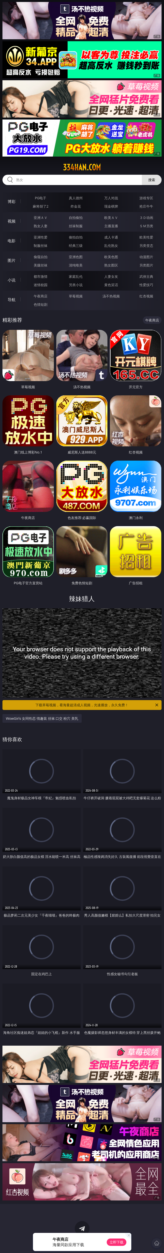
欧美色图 (111, 256)
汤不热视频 (111, 296)
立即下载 (116, 1242)
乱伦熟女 (111, 245)
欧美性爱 (146, 237)
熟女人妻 (40, 226)
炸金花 (76, 206)
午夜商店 (40, 296)
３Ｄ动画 (146, 217)
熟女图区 (111, 265)
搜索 (151, 179)
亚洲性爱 (40, 237)
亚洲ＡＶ (40, 217)
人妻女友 (111, 276)
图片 (11, 260)
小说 (11, 280)
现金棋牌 (111, 206)
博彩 (11, 201)
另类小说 (76, 284)
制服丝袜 (40, 245)
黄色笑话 (111, 284)
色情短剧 (40, 304)
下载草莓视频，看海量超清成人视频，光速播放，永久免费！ (97, 705)
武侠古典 (146, 276)
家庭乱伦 (76, 276)
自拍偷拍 (76, 217)
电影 (11, 240)
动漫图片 (146, 256)
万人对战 (111, 198)
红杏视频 (146, 296)
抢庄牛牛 (146, 206)
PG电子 (40, 198)
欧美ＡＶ (111, 217)
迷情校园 (40, 284)
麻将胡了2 (40, 206)
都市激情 (40, 276)
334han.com (82, 167)
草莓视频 (76, 296)
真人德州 (76, 198)
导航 (11, 299)
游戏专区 (146, 198)
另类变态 (146, 245)
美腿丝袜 (40, 265)
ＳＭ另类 (146, 226)
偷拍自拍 (76, 237)
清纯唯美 (76, 265)
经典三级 (76, 245)
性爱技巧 (146, 284)
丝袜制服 (76, 226)
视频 (11, 221)
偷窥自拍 (40, 256)
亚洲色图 (76, 256)
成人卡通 (111, 237)
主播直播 (111, 226)
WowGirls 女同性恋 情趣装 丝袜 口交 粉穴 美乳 (42, 718)
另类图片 (146, 265)
